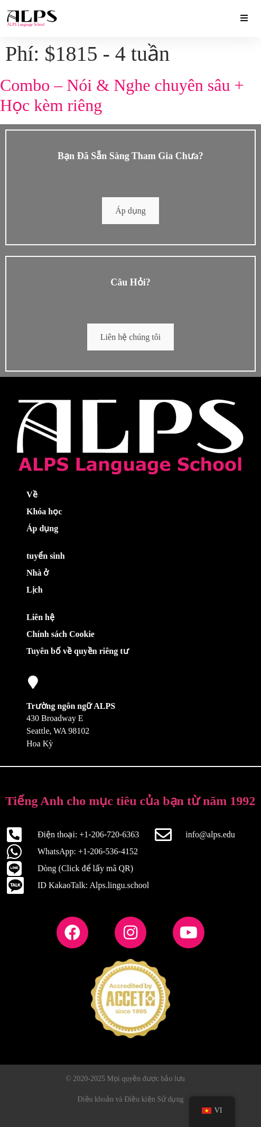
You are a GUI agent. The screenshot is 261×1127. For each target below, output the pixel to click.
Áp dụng (130, 210)
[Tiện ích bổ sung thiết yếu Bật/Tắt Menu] (244, 18)
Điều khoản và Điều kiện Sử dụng (131, 1099)
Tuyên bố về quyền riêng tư (77, 650)
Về (32, 494)
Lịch (34, 589)
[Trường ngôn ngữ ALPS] (33, 682)
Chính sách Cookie (60, 634)
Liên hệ (40, 617)
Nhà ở (37, 572)
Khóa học (44, 511)
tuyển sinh (45, 555)
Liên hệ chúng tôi (130, 336)
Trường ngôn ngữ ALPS (70, 705)
